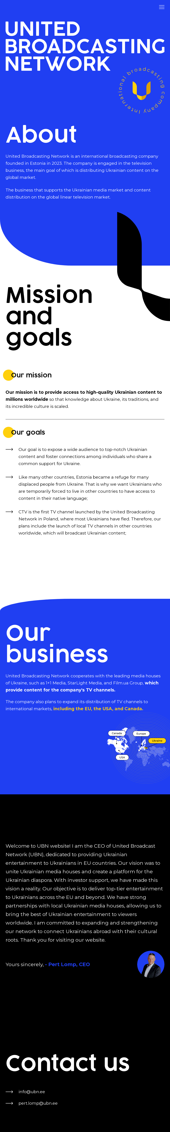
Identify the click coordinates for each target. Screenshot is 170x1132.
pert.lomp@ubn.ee (38, 1103)
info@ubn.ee (32, 1091)
